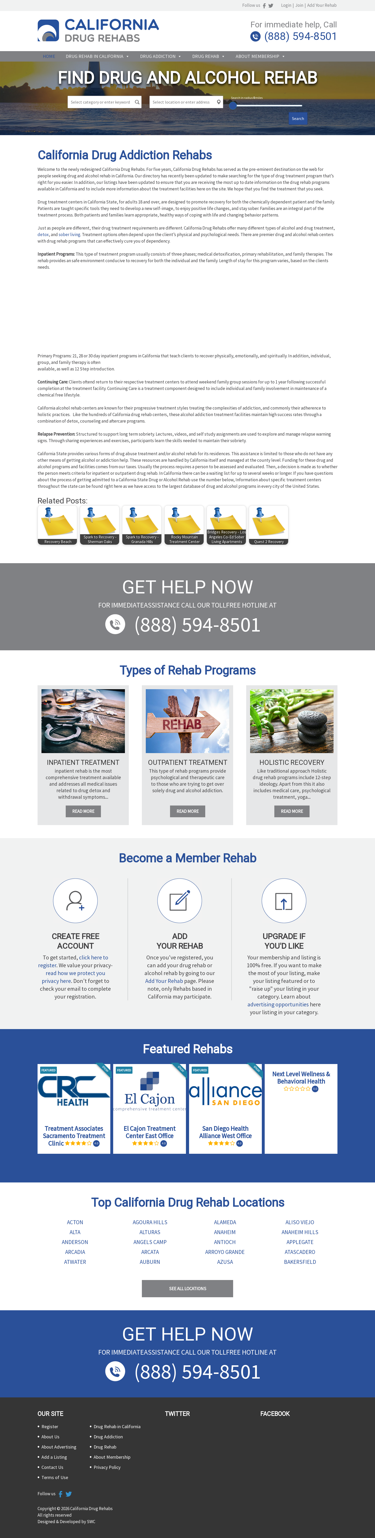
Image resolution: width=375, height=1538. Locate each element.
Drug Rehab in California (94, 56)
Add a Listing (54, 1457)
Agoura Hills (150, 1222)
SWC (91, 1521)
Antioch (225, 1242)
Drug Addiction (158, 56)
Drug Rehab (205, 56)
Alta (75, 1232)
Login (287, 5)
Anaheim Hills (300, 1232)
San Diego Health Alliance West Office (225, 1132)
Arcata (150, 1251)
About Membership (257, 56)
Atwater (75, 1261)
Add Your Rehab (322, 5)
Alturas (150, 1232)
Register (49, 1426)
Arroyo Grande (225, 1251)
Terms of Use (54, 1477)
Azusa (225, 1261)
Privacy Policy (107, 1467)
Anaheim (225, 1232)
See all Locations (187, 1288)
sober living (69, 234)
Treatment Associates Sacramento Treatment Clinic (74, 1136)
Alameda (225, 1222)
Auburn (150, 1261)
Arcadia (75, 1251)
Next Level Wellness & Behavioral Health (301, 1077)
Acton (75, 1222)
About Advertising (58, 1447)
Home (49, 56)
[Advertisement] (187, 313)
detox (43, 234)
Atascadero (300, 1251)
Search (298, 118)
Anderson (75, 1242)
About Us (50, 1437)
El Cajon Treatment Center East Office (150, 1132)
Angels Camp (150, 1242)
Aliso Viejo (300, 1222)
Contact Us (52, 1467)
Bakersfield (300, 1261)
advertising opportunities (278, 1004)
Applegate (300, 1242)
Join (300, 5)
